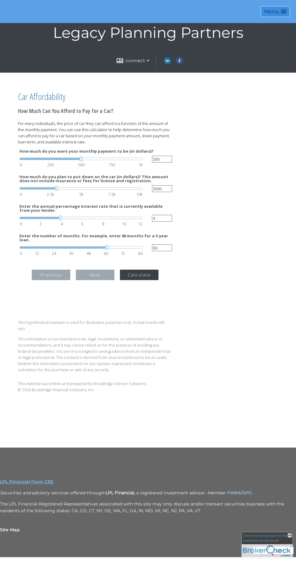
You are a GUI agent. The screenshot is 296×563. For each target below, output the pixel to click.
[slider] (81, 159)
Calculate (139, 275)
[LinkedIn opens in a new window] (167, 63)
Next (95, 275)
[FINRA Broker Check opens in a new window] (267, 545)
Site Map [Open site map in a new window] (10, 530)
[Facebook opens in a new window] (179, 63)
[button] (275, 11)
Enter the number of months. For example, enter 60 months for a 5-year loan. (93, 238)
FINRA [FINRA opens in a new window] (233, 493)
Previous (50, 275)
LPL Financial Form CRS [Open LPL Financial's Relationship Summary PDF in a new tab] (26, 482)
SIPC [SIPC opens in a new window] (247, 493)
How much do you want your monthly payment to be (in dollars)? (86, 151)
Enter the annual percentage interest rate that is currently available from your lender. (90, 208)
